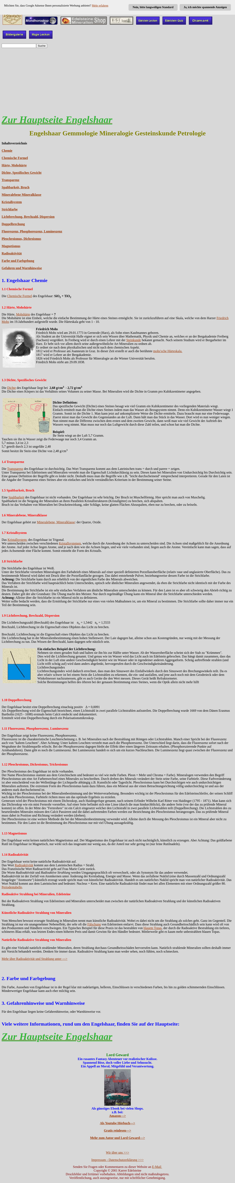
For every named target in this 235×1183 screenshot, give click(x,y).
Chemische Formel (15, 158)
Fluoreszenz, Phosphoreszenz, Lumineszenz (32, 231)
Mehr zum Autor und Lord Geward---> (117, 1138)
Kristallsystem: (17, 539)
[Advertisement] (117, 79)
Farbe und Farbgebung (18, 260)
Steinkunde (133, 340)
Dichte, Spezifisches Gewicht (21, 172)
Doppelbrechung (13, 224)
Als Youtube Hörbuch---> (117, 1123)
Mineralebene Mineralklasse (21, 194)
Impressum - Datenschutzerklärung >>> (117, 1160)
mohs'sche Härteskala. (167, 351)
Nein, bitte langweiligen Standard (153, 7)
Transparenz (10, 180)
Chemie (7, 150)
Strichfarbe (10, 209)
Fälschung (94, 924)
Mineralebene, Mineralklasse (56, 522)
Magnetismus (11, 246)
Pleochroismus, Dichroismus (21, 238)
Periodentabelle (12, 887)
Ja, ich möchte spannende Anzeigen (205, 7)
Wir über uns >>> (117, 1152)
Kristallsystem (12, 202)
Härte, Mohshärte (14, 165)
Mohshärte (23, 314)
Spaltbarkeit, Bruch (15, 187)
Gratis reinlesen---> (117, 1130)
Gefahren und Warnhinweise (22, 268)
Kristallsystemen (70, 543)
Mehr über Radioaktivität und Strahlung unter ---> (34, 959)
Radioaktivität (12, 253)
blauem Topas (152, 928)
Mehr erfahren (100, 5)
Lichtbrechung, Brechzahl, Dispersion (28, 216)
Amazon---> (117, 1116)
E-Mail (157, 1167)
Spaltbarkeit (16, 497)
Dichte (11, 388)
